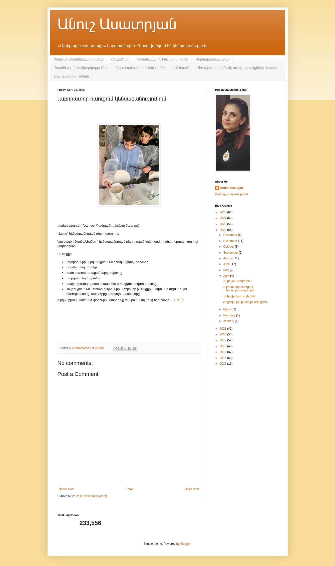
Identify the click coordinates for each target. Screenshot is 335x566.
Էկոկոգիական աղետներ (239, 296)
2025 (223, 212)
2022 (223, 230)
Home (129, 489)
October (229, 246)
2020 (223, 334)
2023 (223, 224)
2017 (223, 352)
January (229, 321)
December (230, 235)
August (228, 258)
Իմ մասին (182, 68)
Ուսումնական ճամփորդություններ (81, 68)
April (226, 276)
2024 (223, 218)
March (227, 309)
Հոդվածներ (120, 59)
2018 (223, 346)
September (231, 252)
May (226, 270)
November (230, 241)
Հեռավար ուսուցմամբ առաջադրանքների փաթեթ (237, 68)
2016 (223, 358)
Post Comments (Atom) (91, 496)
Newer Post (66, 489)
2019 (223, 340)
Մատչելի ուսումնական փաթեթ (78, 59)
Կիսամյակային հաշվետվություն (162, 59)
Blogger (185, 543)
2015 (223, 363)
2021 (223, 328)
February (229, 315)
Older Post (192, 489)
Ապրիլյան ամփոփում (237, 281)
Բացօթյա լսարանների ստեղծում (244, 302)
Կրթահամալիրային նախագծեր (141, 68)
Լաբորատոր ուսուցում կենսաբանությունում (238, 288)
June (226, 264)
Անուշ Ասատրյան (117, 24)
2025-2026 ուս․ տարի (71, 76)
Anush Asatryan (231, 188)
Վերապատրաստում (212, 59)
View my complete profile (231, 194)
